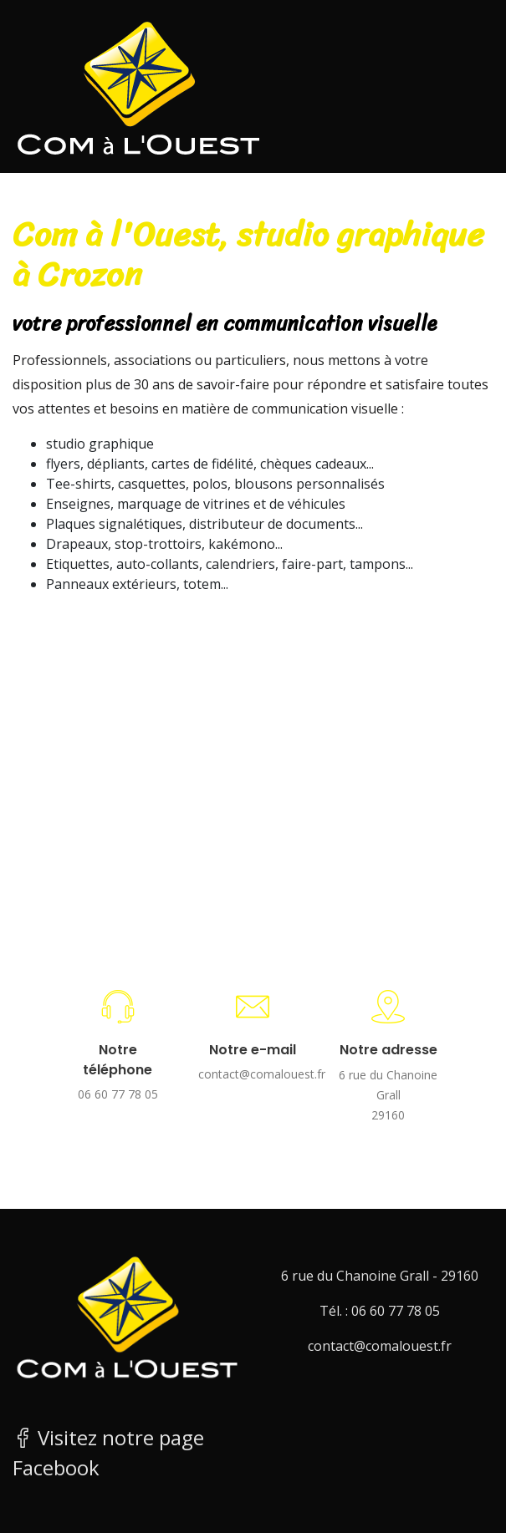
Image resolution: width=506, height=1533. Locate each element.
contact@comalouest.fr (253, 1074)
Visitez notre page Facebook (108, 1452)
